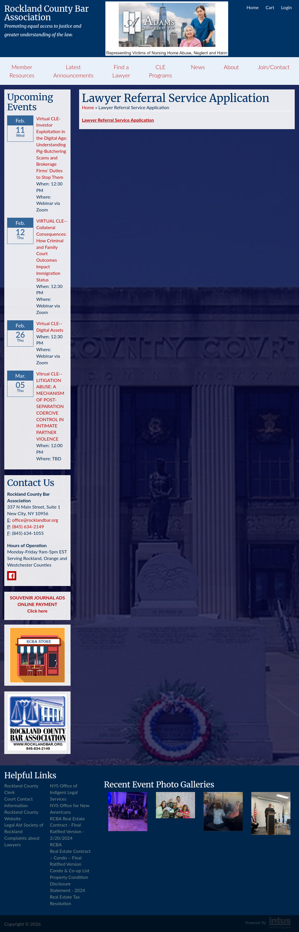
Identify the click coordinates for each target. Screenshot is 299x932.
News (198, 66)
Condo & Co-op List (70, 870)
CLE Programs (160, 71)
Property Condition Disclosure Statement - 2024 (69, 883)
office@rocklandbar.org (35, 520)
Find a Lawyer (121, 71)
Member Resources (21, 71)
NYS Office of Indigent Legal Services (64, 792)
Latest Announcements (73, 71)
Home (252, 7)
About (231, 66)
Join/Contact (274, 66)
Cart (270, 7)
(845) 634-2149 (28, 526)
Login (286, 7)
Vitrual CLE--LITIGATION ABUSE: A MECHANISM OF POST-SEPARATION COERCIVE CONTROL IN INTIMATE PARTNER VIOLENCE (50, 406)
